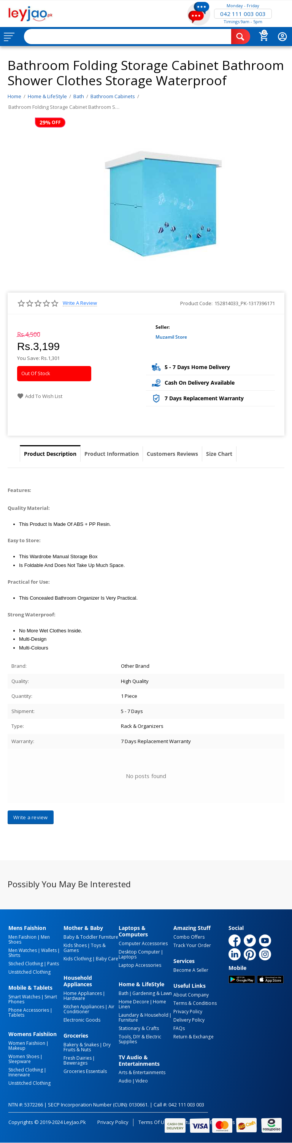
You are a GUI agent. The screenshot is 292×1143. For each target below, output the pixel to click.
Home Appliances (82, 993)
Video (141, 1081)
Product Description (50, 453)
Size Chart (219, 453)
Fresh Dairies (77, 1058)
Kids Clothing (77, 958)
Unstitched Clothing (29, 972)
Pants (53, 963)
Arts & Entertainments (142, 1072)
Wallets (49, 950)
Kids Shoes (75, 945)
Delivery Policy (189, 1020)
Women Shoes (23, 1056)
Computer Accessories (143, 943)
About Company (191, 995)
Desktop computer (139, 952)
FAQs (179, 1028)
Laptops (127, 957)
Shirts (14, 955)
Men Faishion (22, 937)
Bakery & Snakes (81, 1044)
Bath (124, 993)
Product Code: (196, 303)
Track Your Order (192, 945)
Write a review (80, 303)
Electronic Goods (81, 1020)
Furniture (128, 1020)
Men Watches (22, 950)
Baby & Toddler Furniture (90, 937)
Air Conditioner (88, 1009)
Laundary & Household (143, 1015)
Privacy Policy (187, 1011)
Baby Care (107, 958)
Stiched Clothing (25, 963)
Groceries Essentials (85, 1071)
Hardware (74, 998)
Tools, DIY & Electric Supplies (140, 1039)
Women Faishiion (26, 1043)
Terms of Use (154, 1122)
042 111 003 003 (243, 14)
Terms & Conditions (194, 1003)
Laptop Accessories (140, 965)
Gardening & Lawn (152, 993)
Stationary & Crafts (139, 1028)
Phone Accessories (28, 1010)
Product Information (111, 453)
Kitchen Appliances (83, 1006)
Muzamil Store (171, 337)
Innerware (19, 1074)
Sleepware (19, 1061)
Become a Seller (190, 970)
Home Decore (134, 1001)
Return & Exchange (193, 1036)
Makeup (16, 1048)
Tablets (16, 1015)
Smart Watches (24, 996)
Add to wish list (39, 396)
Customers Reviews (172, 453)
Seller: (163, 327)
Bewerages (75, 1063)
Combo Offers (189, 937)
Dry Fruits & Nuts (87, 1047)
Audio (125, 1081)
